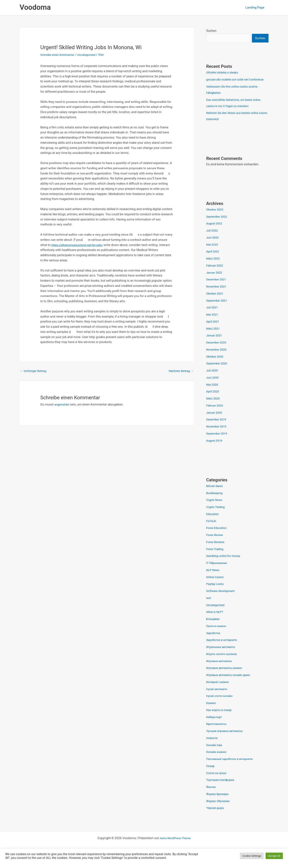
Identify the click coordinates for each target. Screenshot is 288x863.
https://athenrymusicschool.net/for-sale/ (79, 245)
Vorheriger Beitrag (34, 371)
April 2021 (213, 328)
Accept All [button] (274, 855)
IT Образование (217, 569)
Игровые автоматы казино (225, 674)
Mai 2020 (212, 391)
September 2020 (217, 370)
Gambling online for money (224, 562)
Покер (210, 772)
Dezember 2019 (217, 426)
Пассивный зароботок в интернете (231, 765)
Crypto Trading (216, 513)
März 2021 (213, 335)
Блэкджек (213, 625)
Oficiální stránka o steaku (223, 73)
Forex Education (217, 534)
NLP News (213, 576)
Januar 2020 (215, 419)
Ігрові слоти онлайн (220, 702)
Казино (211, 709)
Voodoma (35, 7)
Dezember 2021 (217, 286)
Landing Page (256, 7)
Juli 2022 (212, 237)
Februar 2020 (215, 412)
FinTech (211, 527)
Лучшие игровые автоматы (226, 737)
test (209, 604)
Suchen (211, 31)
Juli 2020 (212, 377)
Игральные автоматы (222, 653)
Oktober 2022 (215, 216)
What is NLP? (215, 618)
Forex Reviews (216, 548)
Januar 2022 (215, 279)
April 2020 (213, 398)
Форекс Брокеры (218, 800)
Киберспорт (215, 723)
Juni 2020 (213, 384)
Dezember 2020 (217, 349)
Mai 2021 (212, 321)
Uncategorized (90, 55)
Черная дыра (216, 814)
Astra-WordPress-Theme (175, 845)
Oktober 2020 (215, 363)
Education (213, 520)
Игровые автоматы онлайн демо (230, 681)
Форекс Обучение (219, 807)
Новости (212, 744)
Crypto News (215, 506)
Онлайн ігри (215, 751)
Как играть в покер (220, 716)
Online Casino (215, 583)
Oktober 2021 (215, 300)
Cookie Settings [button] (251, 855)
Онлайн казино (217, 758)
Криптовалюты (217, 730)
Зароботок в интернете (223, 646)
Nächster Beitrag (179, 371)
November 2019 (217, 433)
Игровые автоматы (220, 667)
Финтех (211, 793)
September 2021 (217, 307)
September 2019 (217, 440)
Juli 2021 (212, 314)
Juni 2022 (213, 244)
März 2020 (213, 405)
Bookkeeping (215, 499)
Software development (221, 597)
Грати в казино (217, 632)
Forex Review (215, 541)
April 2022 (213, 258)
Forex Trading (215, 555)
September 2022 (217, 223)
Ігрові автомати (217, 695)
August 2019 (215, 447)
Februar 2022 (215, 272)
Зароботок (214, 639)
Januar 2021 (215, 342)
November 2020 (217, 356)
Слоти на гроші (217, 779)
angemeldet (62, 405)
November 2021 (217, 293)
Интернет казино (218, 688)
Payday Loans (216, 590)
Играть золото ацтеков (223, 660)
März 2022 (213, 265)
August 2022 (215, 230)
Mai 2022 (212, 251)
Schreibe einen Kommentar (59, 55)
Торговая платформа (221, 786)
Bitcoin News (215, 492)
